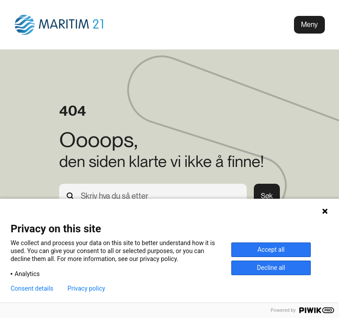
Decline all (271, 267)
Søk (267, 196)
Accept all (271, 249)
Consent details (32, 288)
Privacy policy (86, 288)
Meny (309, 24)
